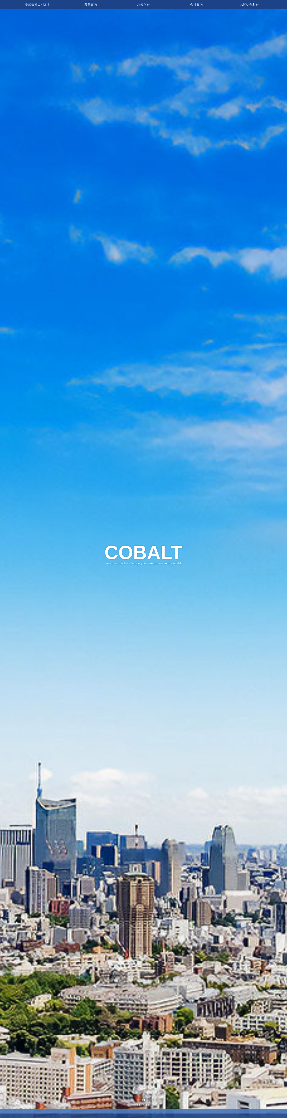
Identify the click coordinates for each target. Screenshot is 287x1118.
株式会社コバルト (37, 4)
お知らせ (143, 4)
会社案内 (196, 4)
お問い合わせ (249, 4)
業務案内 (90, 4)
